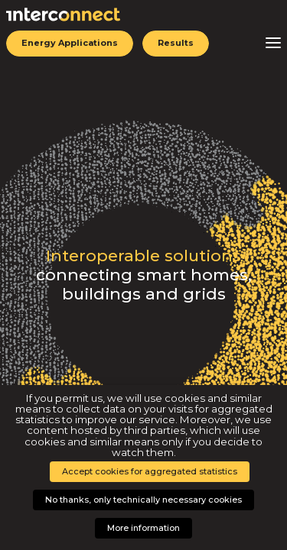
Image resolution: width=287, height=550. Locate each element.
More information (143, 527)
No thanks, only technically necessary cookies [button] (143, 499)
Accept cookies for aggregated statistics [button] (149, 471)
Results (176, 42)
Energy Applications (69, 42)
